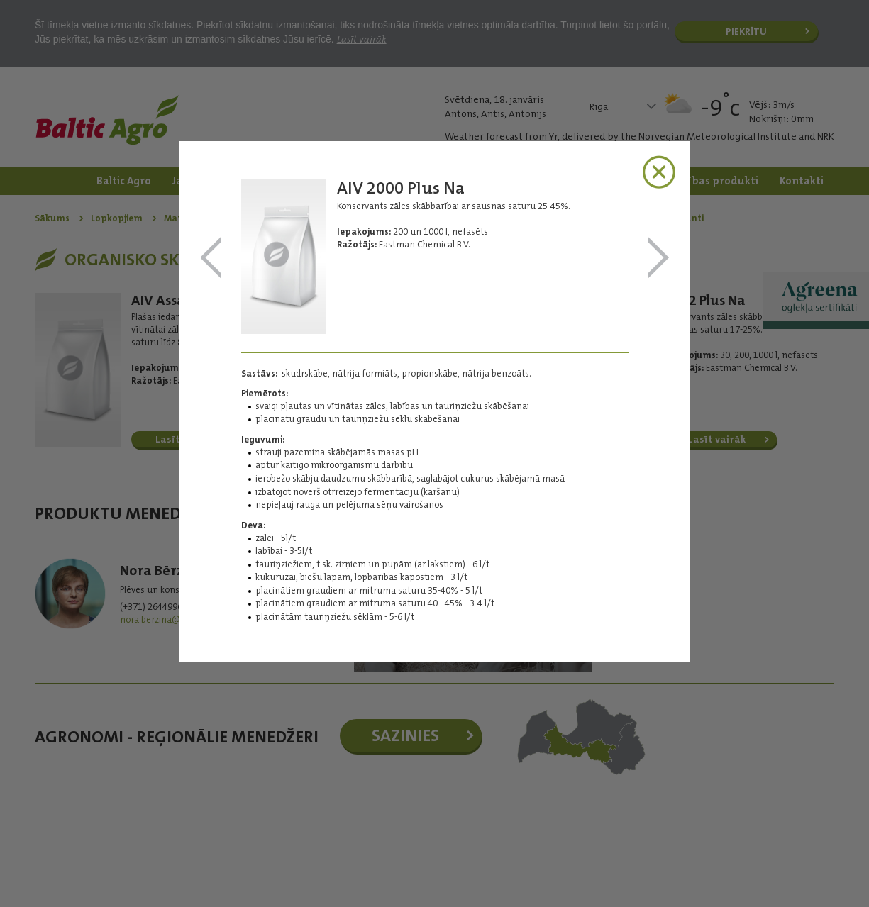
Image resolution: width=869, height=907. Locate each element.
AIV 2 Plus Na (658, 258)
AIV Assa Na (211, 258)
